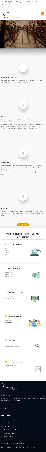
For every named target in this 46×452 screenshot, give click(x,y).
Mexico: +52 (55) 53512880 (29, 2)
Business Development (9, 77)
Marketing (5, 162)
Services (9, 447)
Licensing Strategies (15, 313)
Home (3, 447)
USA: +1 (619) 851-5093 (11, 2)
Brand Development (15, 264)
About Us (25, 447)
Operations (5, 208)
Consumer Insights (15, 242)
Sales (3, 116)
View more (23, 224)
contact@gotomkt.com (11, 4)
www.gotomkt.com (9, 436)
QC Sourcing (12, 337)
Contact (33, 447)
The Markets (17, 447)
